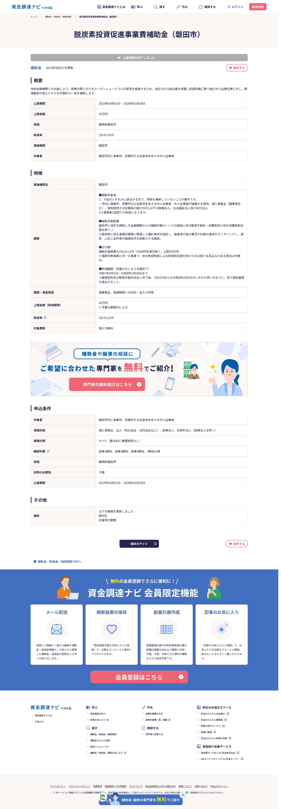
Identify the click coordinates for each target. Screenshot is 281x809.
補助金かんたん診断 (100, 740)
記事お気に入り (97, 719)
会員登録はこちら (149, 677)
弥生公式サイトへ (219, 786)
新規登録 (258, 7)
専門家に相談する (154, 734)
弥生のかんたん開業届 (212, 719)
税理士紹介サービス (211, 725)
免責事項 (97, 786)
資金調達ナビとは (111, 7)
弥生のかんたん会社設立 (213, 713)
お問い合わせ (201, 786)
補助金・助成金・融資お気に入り (106, 752)
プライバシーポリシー (79, 786)
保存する (239, 68)
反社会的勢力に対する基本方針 (160, 786)
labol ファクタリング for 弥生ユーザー (220, 758)
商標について (185, 786)
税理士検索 (206, 732)
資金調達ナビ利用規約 (115, 786)
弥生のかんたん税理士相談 (214, 738)
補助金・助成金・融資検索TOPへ (59, 561)
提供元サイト (139, 544)
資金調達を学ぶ (97, 713)
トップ (34, 16)
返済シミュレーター (100, 746)
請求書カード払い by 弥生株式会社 (218, 752)
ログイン (237, 7)
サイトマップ (135, 786)
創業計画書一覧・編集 (156, 719)
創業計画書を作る (154, 713)
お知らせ (39, 721)
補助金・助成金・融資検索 (58, 16)
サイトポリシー (58, 786)
